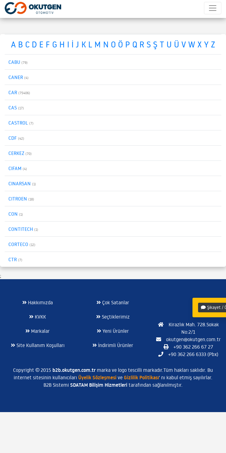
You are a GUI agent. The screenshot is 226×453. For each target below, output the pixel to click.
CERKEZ (20, 153)
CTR (15, 259)
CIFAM (17, 168)
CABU (18, 62)
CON (15, 214)
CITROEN (21, 199)
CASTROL (21, 123)
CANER (18, 77)
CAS (16, 107)
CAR (19, 92)
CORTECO (21, 244)
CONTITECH (23, 229)
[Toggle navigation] (212, 8)
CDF (16, 138)
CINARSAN (22, 183)
